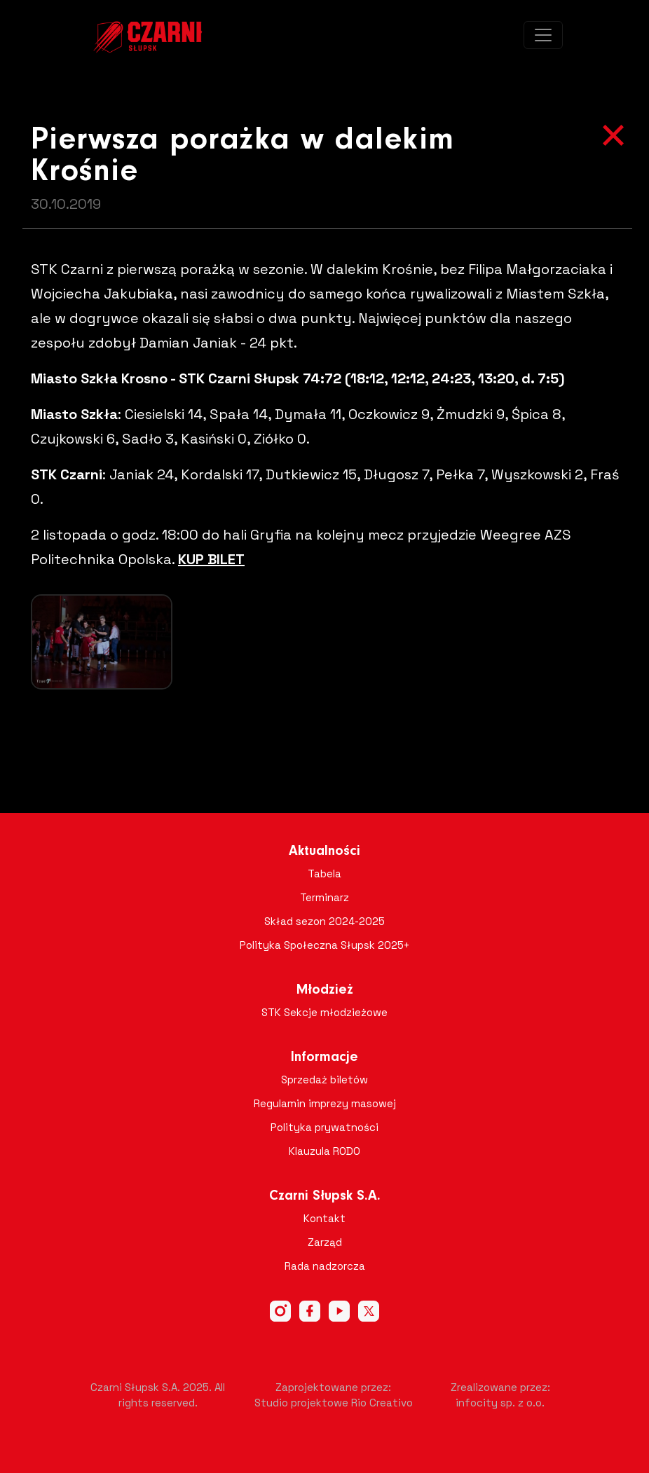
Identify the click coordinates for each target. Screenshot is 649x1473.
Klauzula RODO (324, 1151)
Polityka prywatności (324, 1127)
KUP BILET (211, 559)
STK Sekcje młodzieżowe (324, 1012)
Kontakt (324, 1218)
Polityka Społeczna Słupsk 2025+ (325, 945)
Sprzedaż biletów (324, 1079)
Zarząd (325, 1242)
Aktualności (324, 851)
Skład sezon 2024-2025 (324, 921)
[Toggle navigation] (543, 35)
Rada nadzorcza (325, 1266)
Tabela (324, 873)
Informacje (324, 1057)
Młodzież (324, 990)
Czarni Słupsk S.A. (325, 1196)
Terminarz (324, 897)
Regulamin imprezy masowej (325, 1103)
